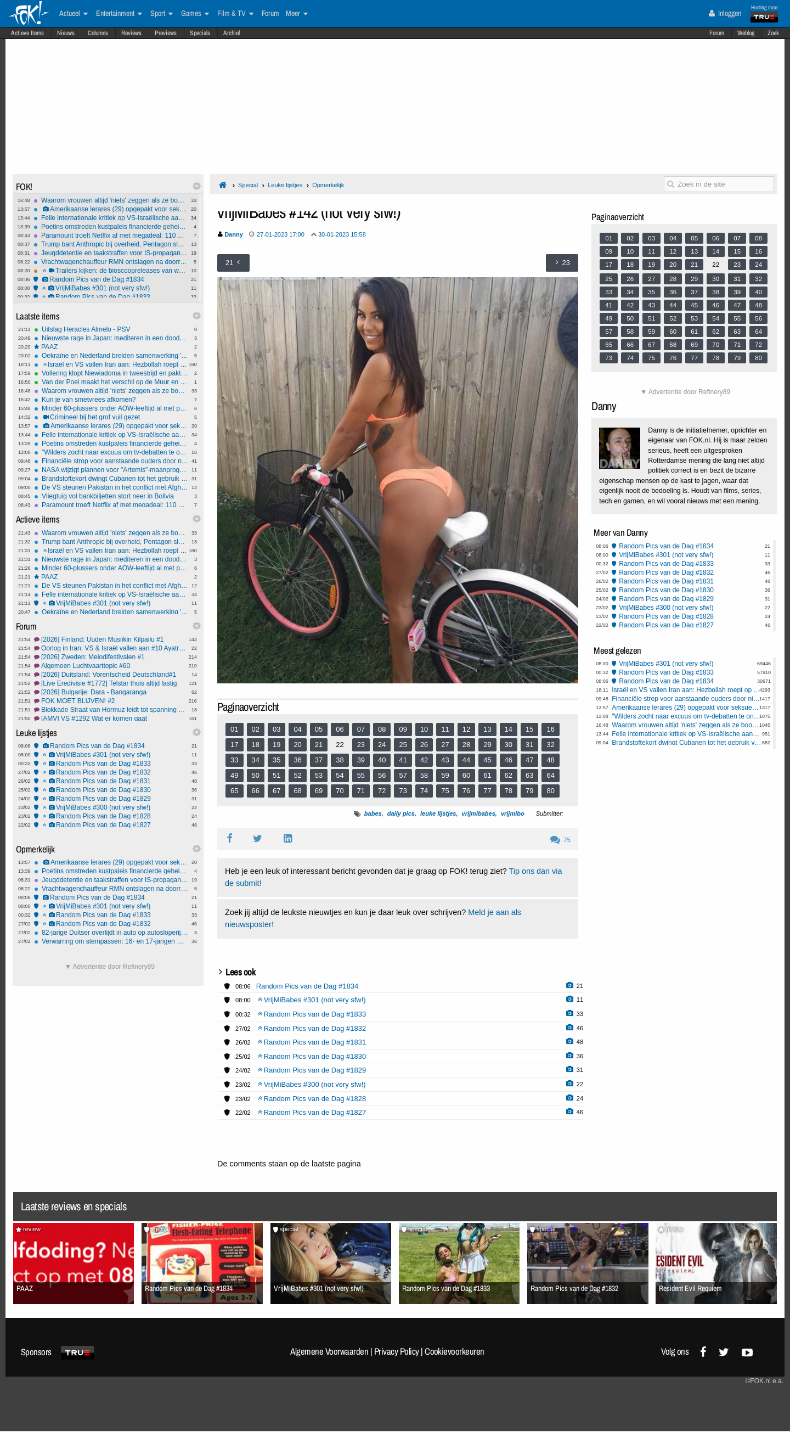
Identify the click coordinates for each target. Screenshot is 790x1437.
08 (382, 729)
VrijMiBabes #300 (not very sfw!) (111, 807)
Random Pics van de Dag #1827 (111, 825)
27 (445, 744)
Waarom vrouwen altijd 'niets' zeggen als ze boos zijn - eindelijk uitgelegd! (110, 200)
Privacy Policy (396, 1351)
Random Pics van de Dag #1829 (111, 798)
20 (297, 744)
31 (529, 744)
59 (445, 775)
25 (403, 744)
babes (373, 813)
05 (319, 729)
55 (361, 775)
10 (424, 729)
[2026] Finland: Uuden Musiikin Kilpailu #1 (111, 639)
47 (529, 760)
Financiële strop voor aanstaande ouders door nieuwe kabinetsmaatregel (111, 461)
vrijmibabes (478, 813)
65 (234, 791)
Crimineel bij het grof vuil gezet (111, 417)
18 (255, 744)
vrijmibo (512, 813)
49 (234, 775)
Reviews (131, 33)
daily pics (401, 813)
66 (255, 791)
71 (361, 791)
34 (255, 760)
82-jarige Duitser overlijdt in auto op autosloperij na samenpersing (111, 932)
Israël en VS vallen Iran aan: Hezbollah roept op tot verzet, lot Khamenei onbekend (111, 364)
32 (550, 744)
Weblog (745, 33)
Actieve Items (27, 33)
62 (508, 775)
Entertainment (119, 13)
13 (487, 729)
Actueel (73, 13)
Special (248, 185)
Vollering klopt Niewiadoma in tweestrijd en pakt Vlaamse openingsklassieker (111, 373)
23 (361, 744)
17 (234, 744)
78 (508, 791)
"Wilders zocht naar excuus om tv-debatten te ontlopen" (111, 452)
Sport (161, 13)
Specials (200, 33)
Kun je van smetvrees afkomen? (111, 399)
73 (403, 791)
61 (487, 775)
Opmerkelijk (328, 185)
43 (445, 760)
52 (297, 775)
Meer (297, 13)
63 (529, 775)
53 (319, 775)
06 (339, 729)
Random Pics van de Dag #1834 (110, 279)
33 (234, 760)
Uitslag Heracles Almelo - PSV (111, 329)
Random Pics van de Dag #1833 (110, 297)
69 (319, 791)
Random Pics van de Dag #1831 (111, 781)
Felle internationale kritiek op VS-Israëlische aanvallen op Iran (110, 218)
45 (487, 760)
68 (297, 791)
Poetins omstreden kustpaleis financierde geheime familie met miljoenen (110, 226)
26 (424, 744)
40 (382, 760)
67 (276, 791)
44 (466, 760)
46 (508, 760)
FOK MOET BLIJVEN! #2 (111, 701)
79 (529, 791)
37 (319, 760)
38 (339, 760)
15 (529, 729)
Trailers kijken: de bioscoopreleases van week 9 (110, 270)
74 (424, 791)
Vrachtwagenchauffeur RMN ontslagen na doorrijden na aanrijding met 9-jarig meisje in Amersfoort (110, 262)
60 (466, 775)
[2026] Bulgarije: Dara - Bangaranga (111, 692)
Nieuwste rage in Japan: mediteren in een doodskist (111, 338)
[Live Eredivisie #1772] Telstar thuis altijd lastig (111, 683)
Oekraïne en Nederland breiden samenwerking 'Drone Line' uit (111, 355)
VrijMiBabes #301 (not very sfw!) (110, 288)
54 (339, 775)
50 (255, 775)
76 (466, 791)
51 (276, 775)
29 (487, 744)
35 (276, 760)
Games (195, 13)
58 (424, 775)
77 (487, 791)
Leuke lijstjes (285, 185)
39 (361, 760)
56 (382, 775)
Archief (231, 33)
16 (550, 729)
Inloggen (725, 13)
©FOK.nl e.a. (764, 1381)
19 (276, 744)
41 (403, 760)
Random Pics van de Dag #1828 (111, 816)
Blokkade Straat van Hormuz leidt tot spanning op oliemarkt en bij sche (111, 709)
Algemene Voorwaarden (329, 1351)
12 (466, 729)
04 (297, 729)
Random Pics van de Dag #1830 (111, 790)
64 (550, 775)
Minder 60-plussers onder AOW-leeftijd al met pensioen (111, 408)
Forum (716, 33)
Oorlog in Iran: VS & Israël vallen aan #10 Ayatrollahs (111, 648)
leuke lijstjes (438, 813)
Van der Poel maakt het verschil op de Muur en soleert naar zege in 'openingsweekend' (111, 382)
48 (550, 760)
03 (276, 729)
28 (466, 744)
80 (550, 791)
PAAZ (111, 347)
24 (382, 744)
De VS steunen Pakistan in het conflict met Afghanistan (111, 487)
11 (445, 729)
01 (234, 729)
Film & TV (235, 13)
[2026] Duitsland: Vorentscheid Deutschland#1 (111, 674)
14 (508, 729)
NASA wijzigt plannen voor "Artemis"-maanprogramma (111, 470)
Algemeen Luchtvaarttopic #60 (111, 666)
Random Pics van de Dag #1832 (111, 772)
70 (339, 791)
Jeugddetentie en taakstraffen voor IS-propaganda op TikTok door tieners (110, 253)
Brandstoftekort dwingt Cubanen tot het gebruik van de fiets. (111, 478)
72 (382, 791)
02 (255, 729)
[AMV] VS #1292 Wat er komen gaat (111, 718)
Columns (98, 33)
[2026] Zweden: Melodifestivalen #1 (111, 657)
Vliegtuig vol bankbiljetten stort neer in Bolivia (111, 496)
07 (361, 729)
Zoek (773, 33)
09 (403, 729)
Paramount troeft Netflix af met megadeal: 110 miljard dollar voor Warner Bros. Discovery (110, 235)
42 (424, 760)
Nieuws (66, 33)
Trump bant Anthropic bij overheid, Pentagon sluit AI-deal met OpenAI (110, 244)
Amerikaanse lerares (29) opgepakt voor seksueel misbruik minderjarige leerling (110, 209)
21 (319, 744)
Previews (166, 33)
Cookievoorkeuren (454, 1351)
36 (297, 760)
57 (403, 775)
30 (508, 744)
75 (445, 791)
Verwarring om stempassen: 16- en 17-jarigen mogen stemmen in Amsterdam (111, 941)
